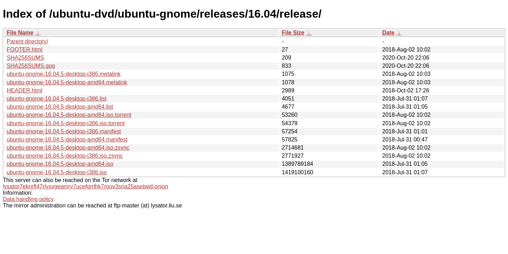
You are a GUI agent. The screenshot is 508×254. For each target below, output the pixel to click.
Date (388, 33)
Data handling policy (28, 199)
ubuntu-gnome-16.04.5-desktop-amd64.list (60, 107)
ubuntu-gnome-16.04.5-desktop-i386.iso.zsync (65, 156)
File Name (20, 33)
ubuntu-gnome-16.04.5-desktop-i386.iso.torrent (66, 123)
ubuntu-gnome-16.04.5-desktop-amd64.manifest (67, 140)
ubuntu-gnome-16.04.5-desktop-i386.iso (57, 172)
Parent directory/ (27, 41)
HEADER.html (24, 90)
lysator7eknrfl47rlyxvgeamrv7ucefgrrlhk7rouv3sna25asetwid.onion (85, 186)
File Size (293, 33)
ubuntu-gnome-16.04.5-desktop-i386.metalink (64, 74)
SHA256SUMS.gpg (31, 66)
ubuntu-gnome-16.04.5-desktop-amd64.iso (60, 164)
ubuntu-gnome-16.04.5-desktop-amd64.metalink (67, 82)
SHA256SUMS (25, 58)
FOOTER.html (24, 50)
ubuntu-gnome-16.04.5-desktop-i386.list (57, 99)
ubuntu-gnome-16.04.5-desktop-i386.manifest (64, 131)
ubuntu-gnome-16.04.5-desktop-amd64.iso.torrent (69, 115)
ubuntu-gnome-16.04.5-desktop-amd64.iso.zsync (68, 148)
